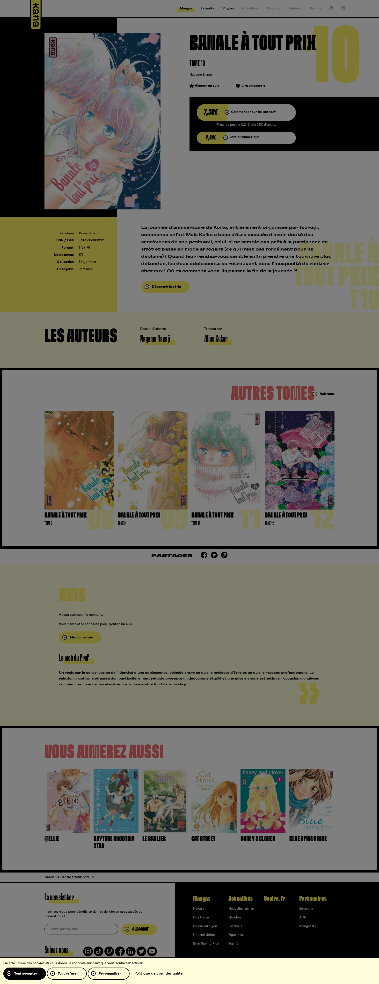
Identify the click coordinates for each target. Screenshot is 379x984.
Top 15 (233, 943)
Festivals (235, 926)
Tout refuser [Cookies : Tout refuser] (68, 973)
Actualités (240, 898)
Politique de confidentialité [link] (159, 973)
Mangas (201, 898)
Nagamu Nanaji (201, 74)
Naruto (198, 908)
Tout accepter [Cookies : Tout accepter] (25, 973)
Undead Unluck (204, 935)
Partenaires (313, 898)
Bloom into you (205, 926)
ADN (302, 917)
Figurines (235, 935)
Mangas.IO (307, 926)
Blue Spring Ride (206, 943)
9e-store (306, 908)
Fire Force (201, 917)
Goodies (234, 917)
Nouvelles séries (241, 908)
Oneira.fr (274, 898)
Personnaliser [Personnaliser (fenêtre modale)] (110, 973)
